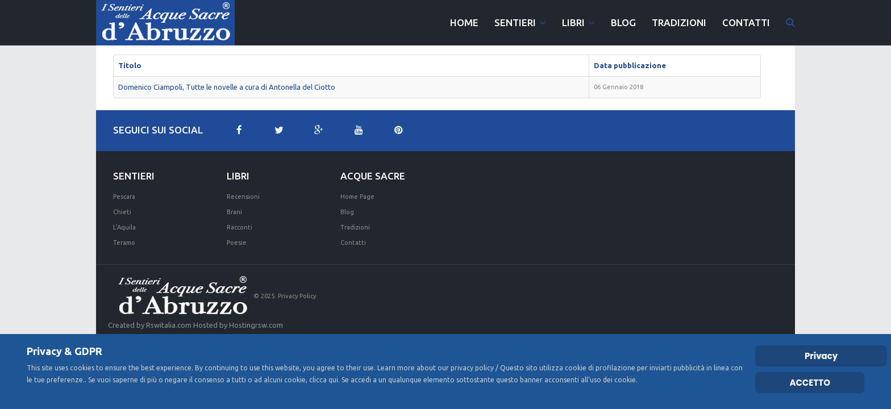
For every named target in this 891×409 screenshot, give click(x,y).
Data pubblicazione (630, 65)
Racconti (239, 227)
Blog (347, 211)
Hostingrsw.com (256, 325)
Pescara (124, 196)
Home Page (357, 196)
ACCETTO (809, 383)
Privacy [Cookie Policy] (821, 356)
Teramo (124, 242)
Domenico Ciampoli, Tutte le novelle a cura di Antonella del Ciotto (226, 87)
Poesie (237, 242)
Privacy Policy (297, 296)
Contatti (353, 242)
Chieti (122, 211)
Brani (234, 211)
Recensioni (243, 196)
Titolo (129, 65)
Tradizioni (355, 227)
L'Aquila (124, 227)
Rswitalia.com (168, 325)
